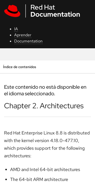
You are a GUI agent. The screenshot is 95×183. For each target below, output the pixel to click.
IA (16, 29)
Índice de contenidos (19, 66)
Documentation (28, 41)
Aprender (22, 35)
